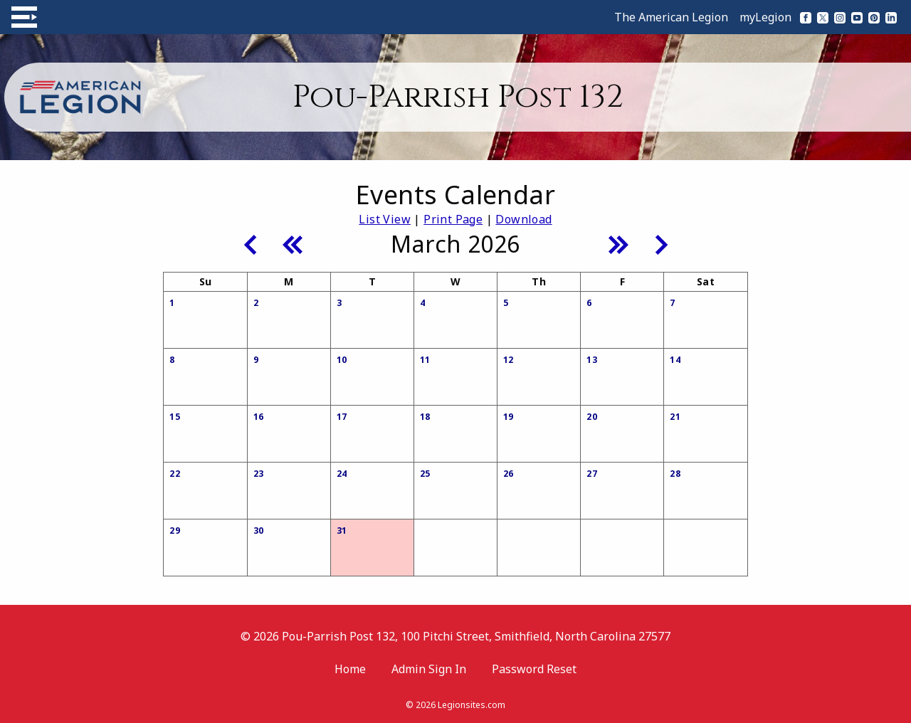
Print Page (453, 219)
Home (350, 669)
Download (523, 219)
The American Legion (671, 17)
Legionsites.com (471, 705)
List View (385, 219)
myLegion (765, 17)
